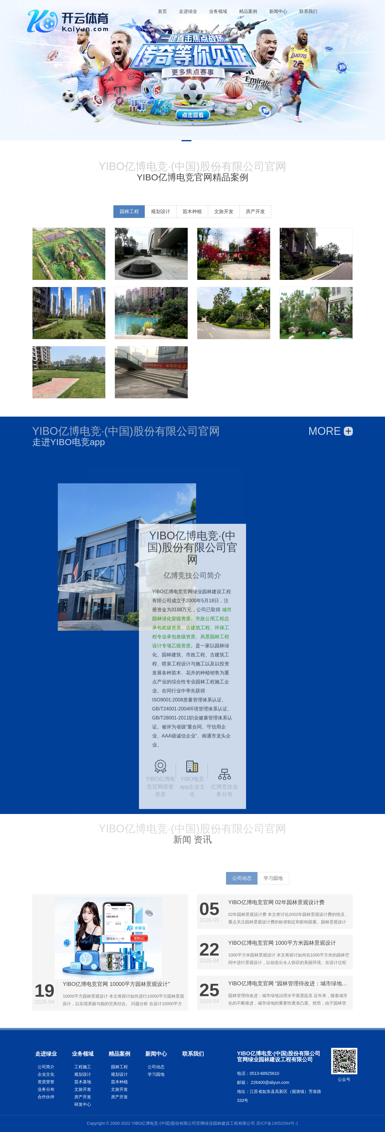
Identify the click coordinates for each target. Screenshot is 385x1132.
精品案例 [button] (248, 11)
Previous (9, 74)
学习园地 (156, 1074)
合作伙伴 (46, 1096)
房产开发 (310, 211)
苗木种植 (247, 211)
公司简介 (46, 1066)
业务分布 (46, 1089)
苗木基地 (82, 1081)
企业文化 (46, 1074)
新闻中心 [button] (278, 11)
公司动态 (156, 1066)
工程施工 (82, 1066)
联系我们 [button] (308, 11)
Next (376, 74)
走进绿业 (46, 1054)
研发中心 (82, 1104)
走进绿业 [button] (188, 11)
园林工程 (184, 211)
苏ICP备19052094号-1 (277, 1123)
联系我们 (193, 1054)
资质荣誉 (46, 1081)
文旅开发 (278, 211)
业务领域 (83, 1054)
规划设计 (215, 211)
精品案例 (119, 1054)
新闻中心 (156, 1054)
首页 (162, 11)
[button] (162, 11)
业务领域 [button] (218, 11)
